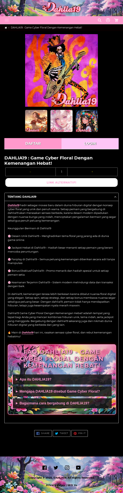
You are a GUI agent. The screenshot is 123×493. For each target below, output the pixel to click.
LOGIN (90, 143)
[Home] (6, 28)
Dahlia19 (13, 205)
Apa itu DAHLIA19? (35, 379)
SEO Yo (72, 485)
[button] (7, 20)
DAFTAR (33, 143)
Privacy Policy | (56, 485)
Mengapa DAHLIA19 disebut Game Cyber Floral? (60, 391)
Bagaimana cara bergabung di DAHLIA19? (54, 403)
